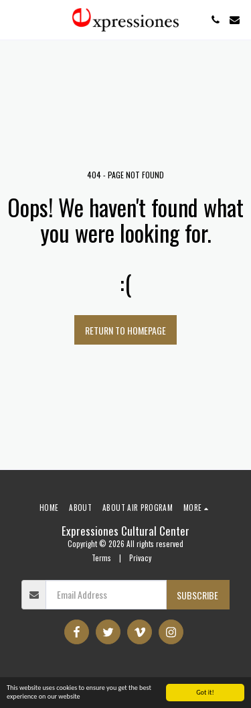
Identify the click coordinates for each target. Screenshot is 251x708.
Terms (101, 557)
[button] (14, 19)
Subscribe (197, 595)
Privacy (140, 557)
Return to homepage (125, 330)
